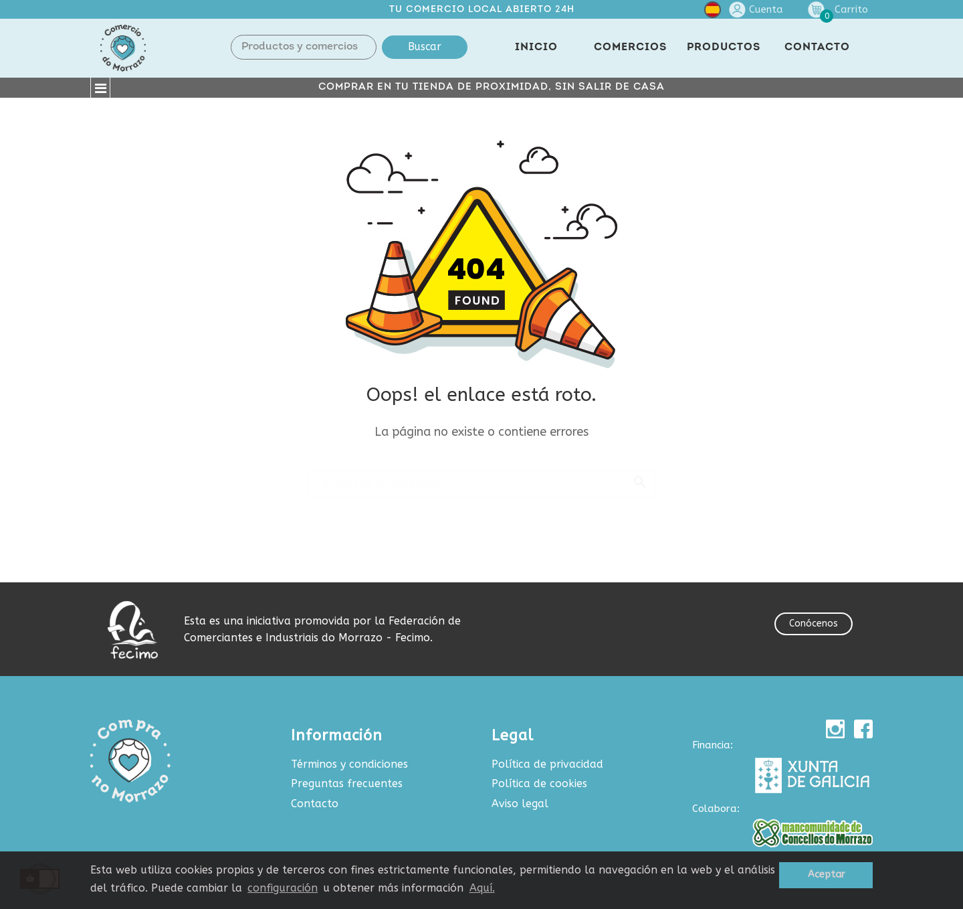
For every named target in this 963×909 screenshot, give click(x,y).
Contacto (314, 803)
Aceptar (826, 874)
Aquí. (482, 888)
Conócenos (813, 623)
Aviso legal (520, 803)
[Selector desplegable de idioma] (712, 12)
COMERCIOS (630, 47)
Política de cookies (539, 783)
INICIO (536, 47)
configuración (282, 888)
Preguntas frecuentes (347, 783)
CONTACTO (817, 47)
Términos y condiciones (349, 764)
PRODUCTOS (723, 47)
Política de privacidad (547, 764)
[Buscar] (481, 478)
